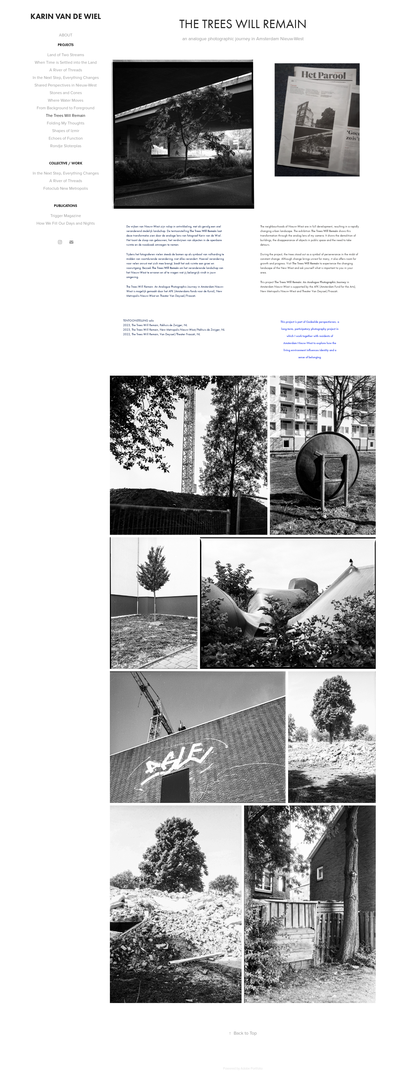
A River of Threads (65, 70)
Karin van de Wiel (65, 16)
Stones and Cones (66, 92)
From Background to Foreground (65, 108)
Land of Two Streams (65, 54)
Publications (65, 206)
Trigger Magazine (65, 215)
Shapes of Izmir (65, 130)
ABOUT (65, 35)
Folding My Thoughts (65, 123)
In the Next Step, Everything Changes (66, 77)
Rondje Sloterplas (65, 145)
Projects (66, 45)
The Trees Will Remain (65, 115)
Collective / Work (65, 163)
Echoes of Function (66, 138)
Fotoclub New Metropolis (65, 188)
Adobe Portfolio (252, 1068)
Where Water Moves (65, 100)
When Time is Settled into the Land (66, 62)
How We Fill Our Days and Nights (65, 223)
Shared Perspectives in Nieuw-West (65, 85)
